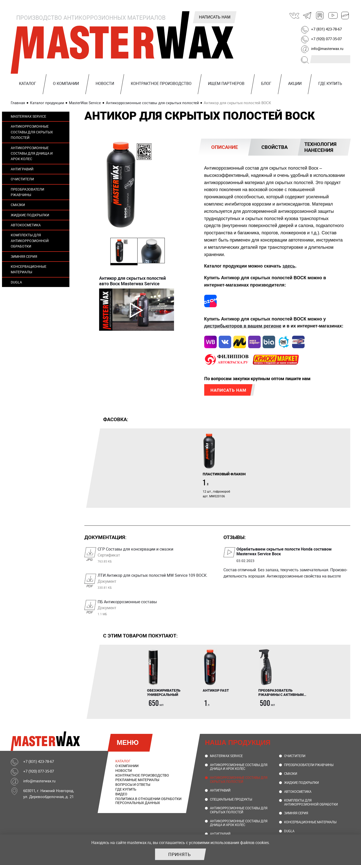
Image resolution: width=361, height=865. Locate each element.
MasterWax (123, 42)
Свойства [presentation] (274, 147)
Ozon (345, 15)
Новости (105, 83)
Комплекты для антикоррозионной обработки (30, 241)
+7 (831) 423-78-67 (326, 28)
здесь (288, 266)
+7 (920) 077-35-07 (326, 38)
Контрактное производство (161, 83)
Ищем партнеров (226, 83)
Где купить (330, 83)
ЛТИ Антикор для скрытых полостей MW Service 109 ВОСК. (154, 583)
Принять (179, 854)
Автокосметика (26, 225)
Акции (295, 83)
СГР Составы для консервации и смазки (154, 556)
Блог (266, 83)
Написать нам (214, 17)
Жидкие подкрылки (30, 215)
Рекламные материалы (137, 781)
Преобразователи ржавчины (27, 192)
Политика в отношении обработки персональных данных (148, 802)
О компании (66, 83)
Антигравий (22, 169)
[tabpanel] (227, 467)
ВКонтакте (294, 15)
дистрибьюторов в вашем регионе (243, 326)
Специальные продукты (231, 801)
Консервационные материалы (28, 269)
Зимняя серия (24, 256)
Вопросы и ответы (132, 786)
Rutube (320, 15)
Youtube (332, 15)
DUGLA (16, 282)
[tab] (225, 147)
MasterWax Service (28, 116)
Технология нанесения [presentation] (320, 147)
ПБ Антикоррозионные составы (154, 609)
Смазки (18, 204)
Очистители (22, 179)
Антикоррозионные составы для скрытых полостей (32, 132)
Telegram (307, 15)
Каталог (27, 83)
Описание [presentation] (224, 147)
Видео (121, 795)
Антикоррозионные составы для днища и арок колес (32, 153)
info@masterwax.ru (327, 48)
